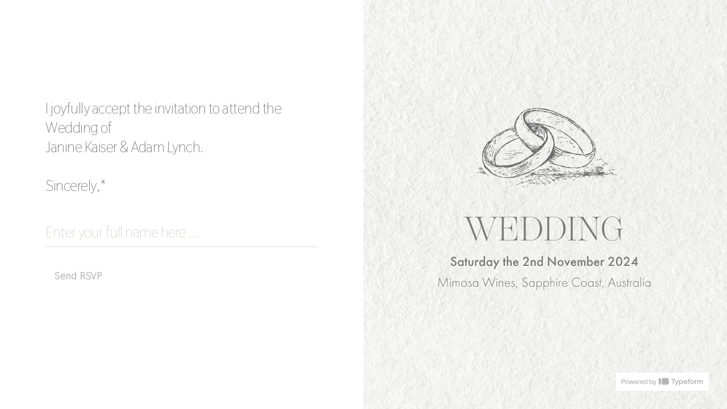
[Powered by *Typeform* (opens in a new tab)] (662, 382)
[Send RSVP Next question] (78, 276)
